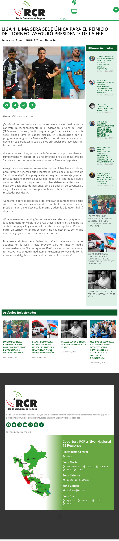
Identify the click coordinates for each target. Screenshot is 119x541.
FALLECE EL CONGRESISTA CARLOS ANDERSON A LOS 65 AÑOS (105, 109)
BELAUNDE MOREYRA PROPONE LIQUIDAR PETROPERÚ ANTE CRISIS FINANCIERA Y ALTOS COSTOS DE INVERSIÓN (105, 88)
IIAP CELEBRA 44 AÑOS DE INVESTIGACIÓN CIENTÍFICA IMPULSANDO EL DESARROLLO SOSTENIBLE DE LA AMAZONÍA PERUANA (105, 156)
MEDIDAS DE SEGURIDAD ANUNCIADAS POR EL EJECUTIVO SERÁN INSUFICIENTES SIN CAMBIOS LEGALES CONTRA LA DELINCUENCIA (105, 130)
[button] (6, 106)
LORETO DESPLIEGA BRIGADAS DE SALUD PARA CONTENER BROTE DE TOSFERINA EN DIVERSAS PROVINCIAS (100, 222)
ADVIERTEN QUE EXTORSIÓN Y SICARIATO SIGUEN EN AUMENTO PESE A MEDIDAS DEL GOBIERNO (105, 180)
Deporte (50, 42)
